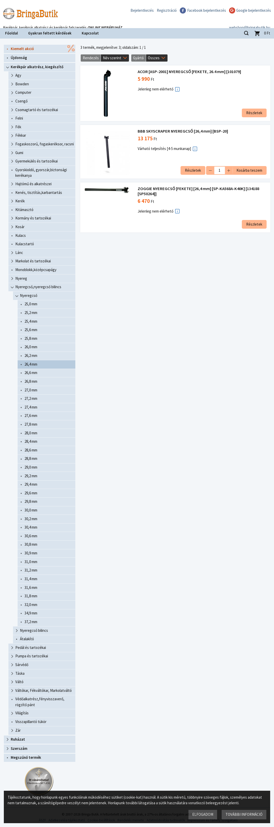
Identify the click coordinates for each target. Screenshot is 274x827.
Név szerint (112, 57)
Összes (154, 57)
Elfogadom (202, 814)
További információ (244, 814)
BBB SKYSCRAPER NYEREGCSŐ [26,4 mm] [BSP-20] (183, 131)
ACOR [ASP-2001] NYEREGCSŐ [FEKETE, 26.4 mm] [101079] (189, 71)
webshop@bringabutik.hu (249, 21)
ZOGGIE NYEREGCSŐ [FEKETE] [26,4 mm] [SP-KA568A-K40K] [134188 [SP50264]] (198, 191)
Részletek (254, 112)
